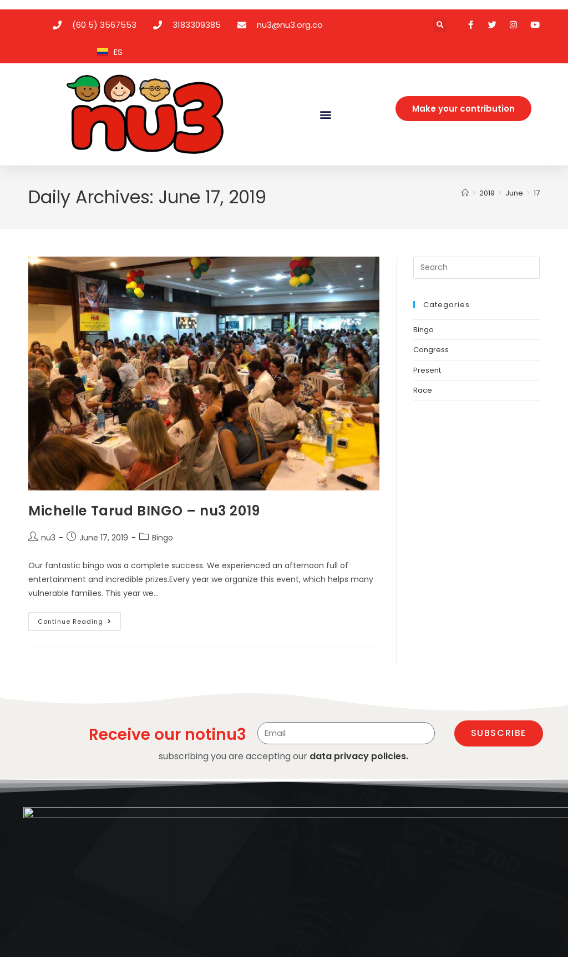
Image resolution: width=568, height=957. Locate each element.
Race (422, 390)
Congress (431, 349)
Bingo (162, 537)
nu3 (48, 537)
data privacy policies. (359, 756)
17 (537, 193)
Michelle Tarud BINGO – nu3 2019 (144, 511)
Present (427, 370)
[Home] (465, 193)
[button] (440, 25)
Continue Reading (79, 619)
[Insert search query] (476, 268)
